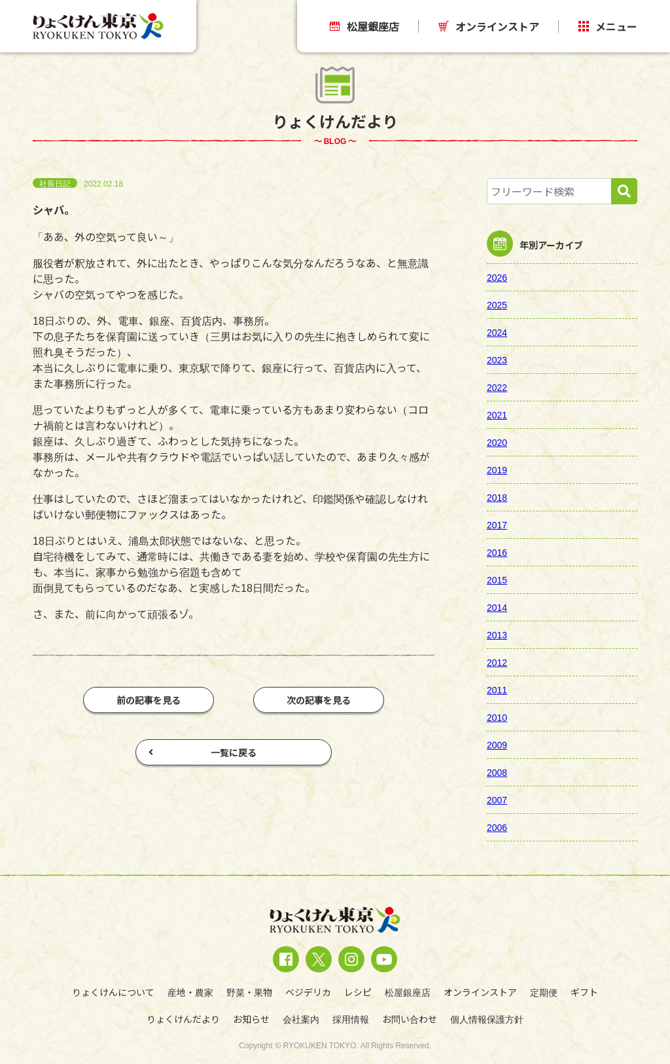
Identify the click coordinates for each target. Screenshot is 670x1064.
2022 (497, 387)
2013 (497, 634)
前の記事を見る (148, 699)
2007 (497, 799)
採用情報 (350, 1018)
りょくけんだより (183, 1018)
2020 (497, 442)
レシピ (358, 992)
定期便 (543, 992)
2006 (497, 827)
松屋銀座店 (364, 26)
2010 (497, 717)
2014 (497, 607)
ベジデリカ (308, 992)
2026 (497, 277)
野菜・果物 (249, 992)
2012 (497, 662)
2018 (497, 497)
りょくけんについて (113, 992)
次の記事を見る (319, 699)
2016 (497, 552)
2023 (497, 359)
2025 (497, 304)
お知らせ (251, 1018)
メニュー (607, 26)
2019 (497, 469)
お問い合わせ (409, 1018)
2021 (497, 414)
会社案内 (301, 1018)
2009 (497, 744)
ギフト (584, 992)
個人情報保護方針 (486, 1018)
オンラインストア (488, 26)
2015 (497, 579)
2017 (497, 524)
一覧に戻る (202, 752)
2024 (497, 332)
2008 (497, 772)
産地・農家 (190, 992)
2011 (497, 689)
